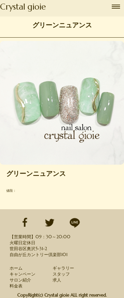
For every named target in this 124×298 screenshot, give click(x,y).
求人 (57, 280)
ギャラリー (63, 268)
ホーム (16, 268)
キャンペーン (22, 274)
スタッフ (61, 274)
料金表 (16, 286)
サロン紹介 (20, 280)
